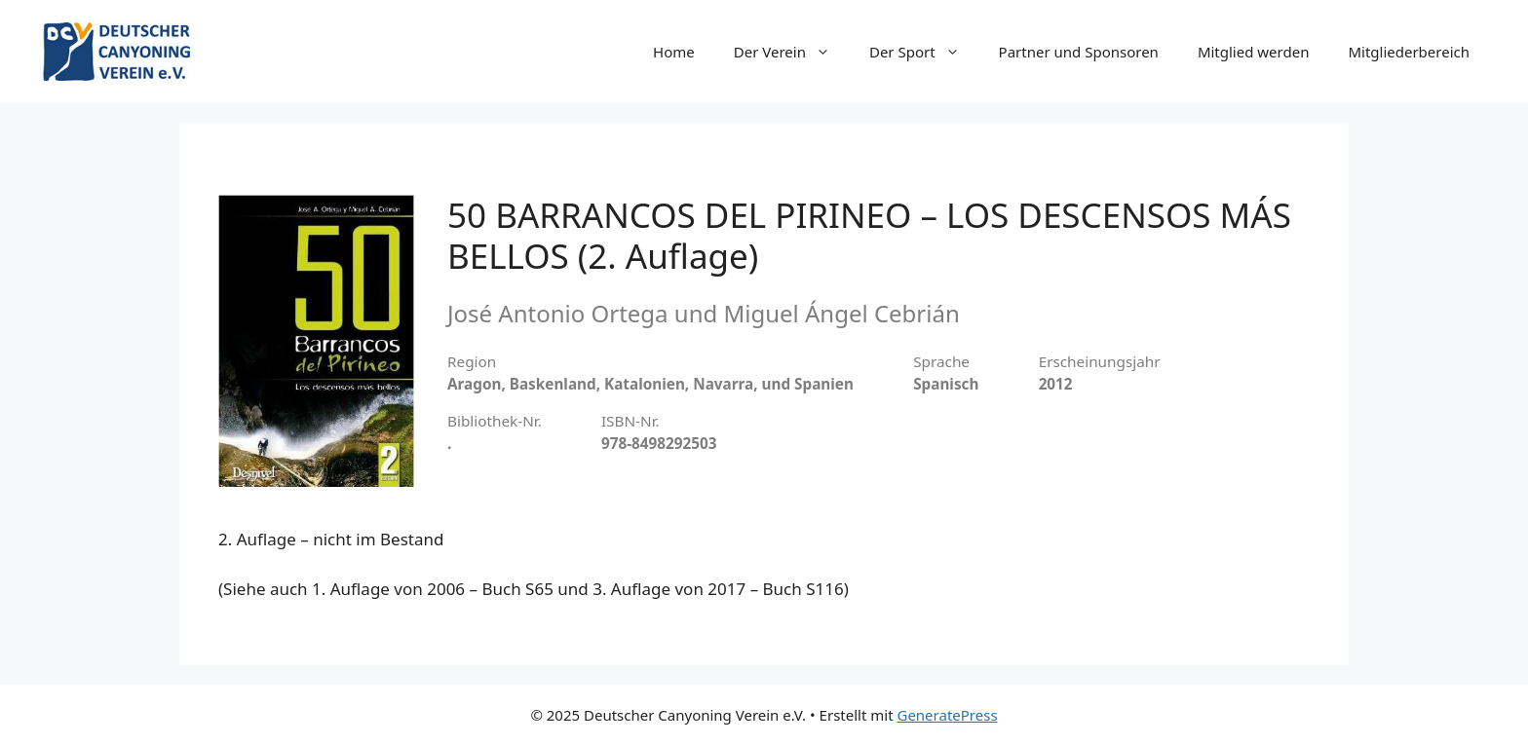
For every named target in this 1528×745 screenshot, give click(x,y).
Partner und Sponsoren (1079, 51)
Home (674, 51)
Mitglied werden (1254, 51)
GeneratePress (947, 715)
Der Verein (792, 51)
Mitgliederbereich (1409, 51)
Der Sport (924, 51)
